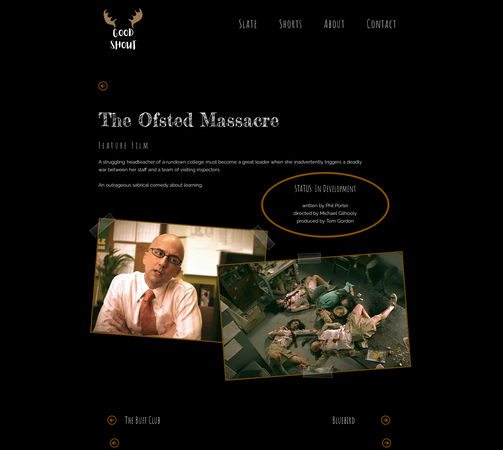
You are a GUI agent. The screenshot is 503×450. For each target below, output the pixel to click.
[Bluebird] (343, 420)
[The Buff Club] (142, 420)
